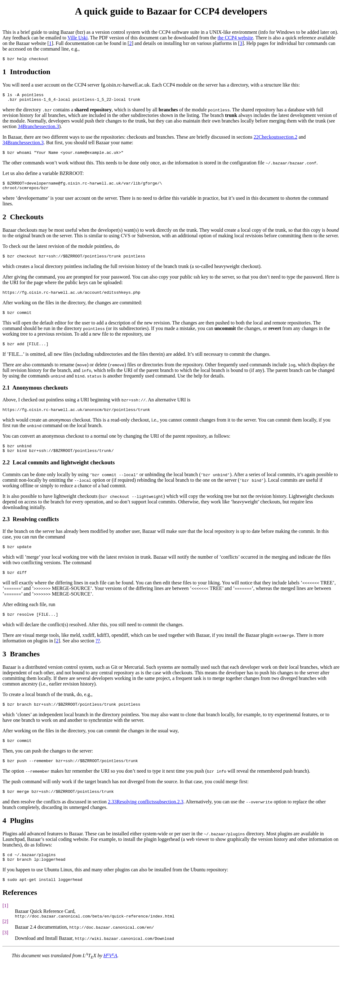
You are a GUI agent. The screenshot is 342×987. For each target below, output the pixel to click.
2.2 (6, 474)
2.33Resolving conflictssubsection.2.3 (146, 820)
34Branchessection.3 (38, 129)
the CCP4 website (235, 37)
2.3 (6, 531)
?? (97, 655)
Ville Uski (77, 37)
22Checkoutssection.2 (275, 139)
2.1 (6, 397)
